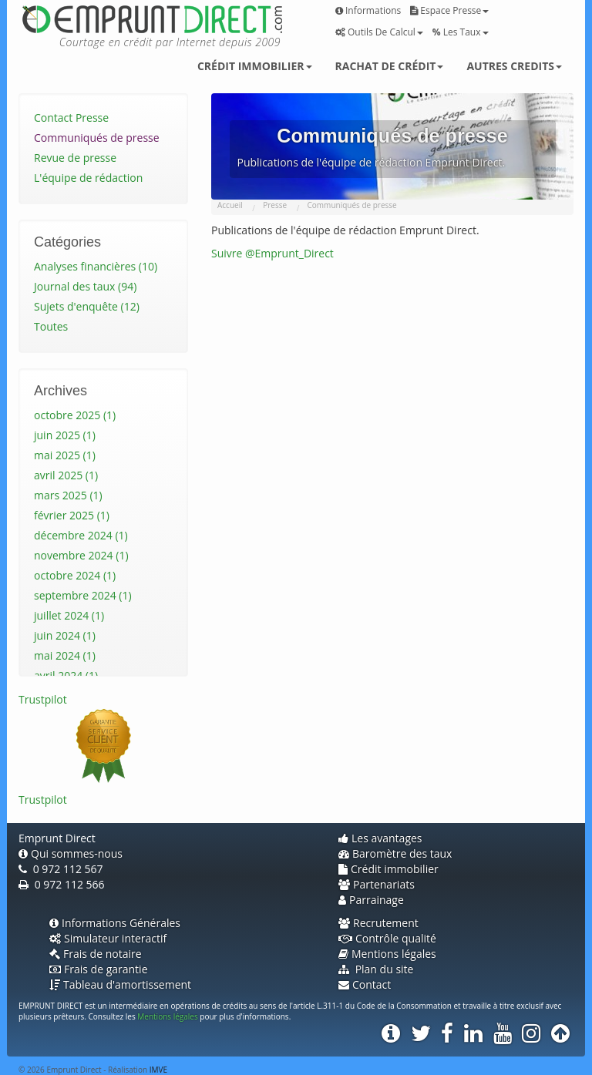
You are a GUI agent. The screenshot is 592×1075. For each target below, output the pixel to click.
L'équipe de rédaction (88, 177)
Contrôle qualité (387, 938)
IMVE (158, 1069)
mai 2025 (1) (65, 455)
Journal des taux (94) (85, 286)
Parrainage (371, 899)
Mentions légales (387, 953)
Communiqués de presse (97, 137)
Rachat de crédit (389, 66)
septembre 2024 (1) (83, 595)
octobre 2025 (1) (75, 415)
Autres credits (514, 66)
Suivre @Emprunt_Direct (272, 253)
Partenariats (376, 884)
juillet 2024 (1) (69, 615)
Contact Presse (71, 117)
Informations (368, 10)
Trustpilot (42, 699)
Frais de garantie (98, 969)
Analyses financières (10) (95, 266)
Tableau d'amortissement (120, 984)
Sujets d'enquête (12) (87, 306)
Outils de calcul (379, 32)
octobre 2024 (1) (75, 575)
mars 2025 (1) (68, 495)
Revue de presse (75, 157)
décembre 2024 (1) (81, 535)
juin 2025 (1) (65, 435)
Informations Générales (114, 922)
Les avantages (380, 838)
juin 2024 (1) (65, 635)
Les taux (460, 32)
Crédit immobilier (254, 66)
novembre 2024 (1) (81, 555)
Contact (364, 984)
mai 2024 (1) (65, 655)
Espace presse (449, 10)
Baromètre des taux (395, 853)
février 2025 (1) (71, 515)
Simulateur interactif (107, 938)
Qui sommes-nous (70, 853)
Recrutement (378, 922)
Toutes (51, 326)
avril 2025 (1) (66, 475)
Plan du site (375, 969)
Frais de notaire (95, 953)
